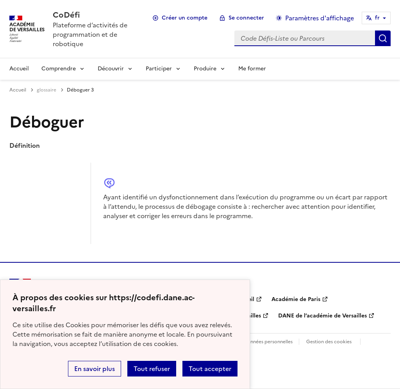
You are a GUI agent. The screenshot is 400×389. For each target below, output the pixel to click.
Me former (252, 69)
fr (377, 18)
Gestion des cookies (329, 341)
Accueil (19, 69)
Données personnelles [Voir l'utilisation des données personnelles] (268, 341)
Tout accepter (210, 368)
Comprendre (58, 69)
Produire (205, 69)
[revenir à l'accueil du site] (94, 14)
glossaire (46, 89)
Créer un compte (184, 18)
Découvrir (111, 69)
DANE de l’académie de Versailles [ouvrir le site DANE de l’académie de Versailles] (322, 316)
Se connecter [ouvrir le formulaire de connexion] (246, 18)
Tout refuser (152, 368)
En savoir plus (94, 368)
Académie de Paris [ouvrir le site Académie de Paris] (295, 299)
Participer (159, 69)
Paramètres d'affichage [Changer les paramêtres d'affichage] (319, 18)
